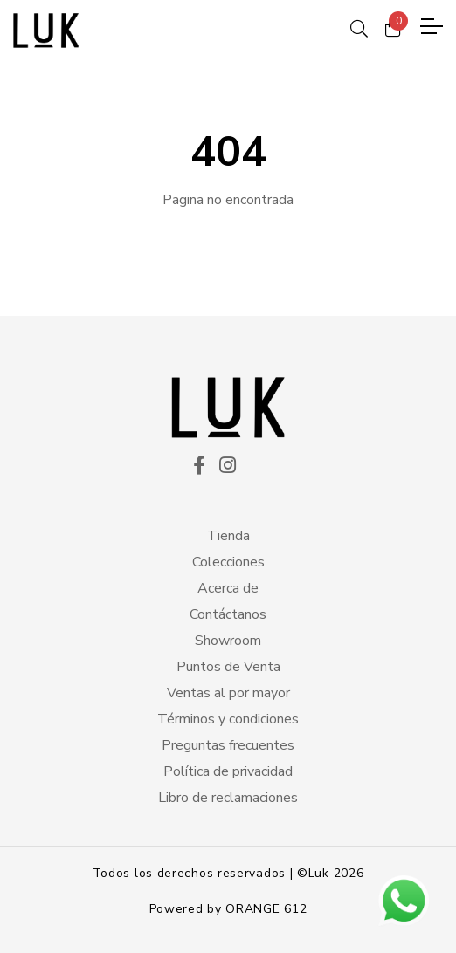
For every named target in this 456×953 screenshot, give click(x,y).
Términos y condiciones (228, 719)
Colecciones (228, 562)
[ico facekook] (199, 466)
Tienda (228, 535)
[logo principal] (46, 30)
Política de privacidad (228, 771)
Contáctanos (228, 614)
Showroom (228, 640)
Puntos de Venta (228, 666)
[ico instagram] (227, 466)
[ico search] (359, 26)
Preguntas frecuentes (228, 745)
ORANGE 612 (266, 909)
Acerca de (228, 588)
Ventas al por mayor (228, 693)
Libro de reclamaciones (228, 797)
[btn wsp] (403, 900)
